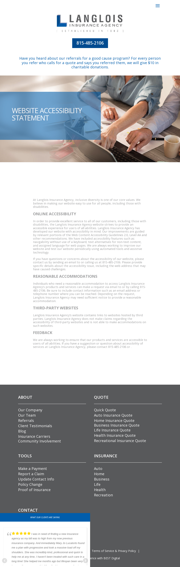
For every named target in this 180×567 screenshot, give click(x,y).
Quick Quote (105, 409)
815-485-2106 (90, 43)
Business (101, 479)
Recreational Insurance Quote (120, 440)
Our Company (30, 409)
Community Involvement (39, 441)
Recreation (103, 495)
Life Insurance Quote (112, 430)
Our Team (27, 415)
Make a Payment (32, 468)
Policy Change (30, 484)
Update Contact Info (36, 479)
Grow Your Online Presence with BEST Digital (90, 558)
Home (99, 473)
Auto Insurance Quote (113, 415)
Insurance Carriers (34, 436)
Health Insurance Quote (115, 435)
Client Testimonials (35, 425)
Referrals (26, 420)
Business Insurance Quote (117, 425)
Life (97, 484)
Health (100, 489)
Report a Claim (31, 473)
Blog (22, 431)
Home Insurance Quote (114, 420)
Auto (98, 468)
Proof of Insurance (34, 489)
